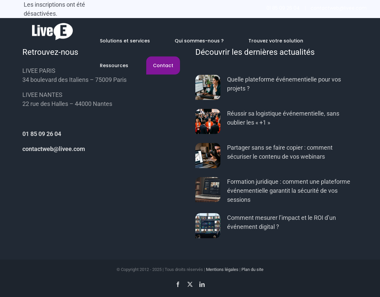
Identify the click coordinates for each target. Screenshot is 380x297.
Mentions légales (222, 269)
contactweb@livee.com (339, 8)
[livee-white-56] (52, 26)
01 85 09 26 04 (283, 8)
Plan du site (252, 269)
